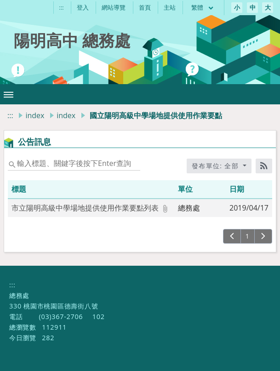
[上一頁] (232, 236)
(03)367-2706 (61, 316)
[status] (74, 163)
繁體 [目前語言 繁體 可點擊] (202, 7)
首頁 (145, 7)
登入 (83, 7)
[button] (8, 94)
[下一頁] (263, 236)
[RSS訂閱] (264, 166)
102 (98, 316)
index (34, 115)
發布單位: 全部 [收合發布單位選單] (216, 165)
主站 (170, 7)
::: (61, 7)
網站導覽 (114, 7)
